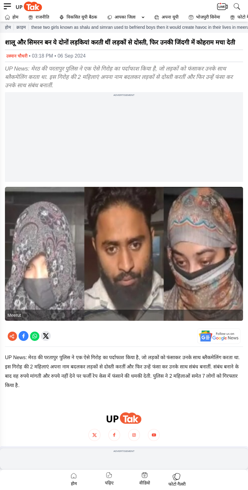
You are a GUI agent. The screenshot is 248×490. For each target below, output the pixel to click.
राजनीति (38, 17)
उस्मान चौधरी (17, 56)
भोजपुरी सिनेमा (204, 17)
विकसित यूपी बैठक (78, 17)
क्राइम (21, 27)
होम (11, 17)
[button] (124, 17)
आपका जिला (125, 17)
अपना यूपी (166, 17)
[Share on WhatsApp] (35, 336)
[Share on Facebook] (23, 336)
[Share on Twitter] (46, 336)
